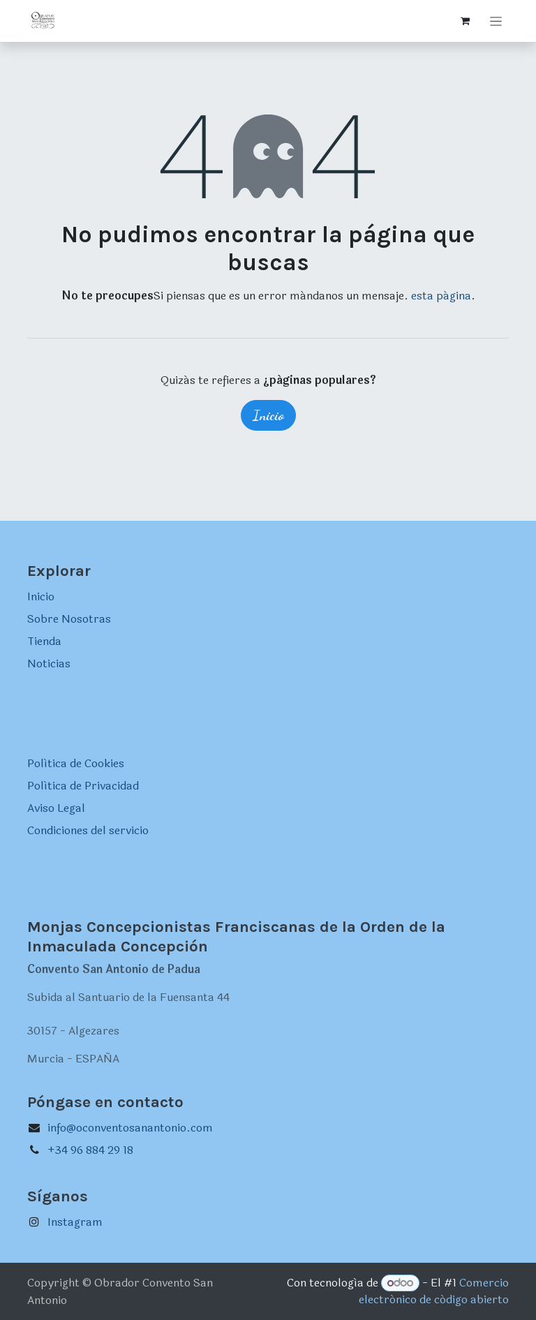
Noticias (48, 663)
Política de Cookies (75, 763)
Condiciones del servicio (88, 830)
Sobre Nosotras (69, 619)
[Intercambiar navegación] (496, 21)
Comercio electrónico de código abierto (434, 1291)
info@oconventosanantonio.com (130, 1127)
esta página (441, 295)
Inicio (268, 415)
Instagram (75, 1222)
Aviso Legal (56, 808)
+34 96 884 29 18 (90, 1150)
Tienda (44, 641)
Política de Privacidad (83, 785)
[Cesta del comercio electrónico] (464, 21)
